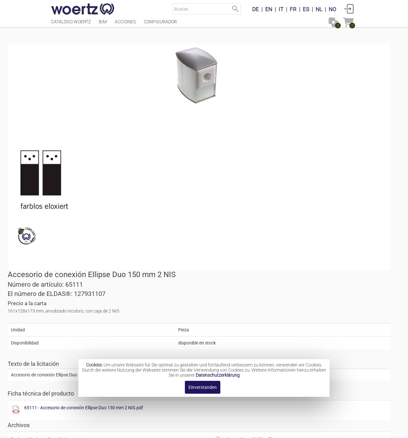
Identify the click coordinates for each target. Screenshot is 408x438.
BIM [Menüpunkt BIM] (103, 24)
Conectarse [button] (349, 8)
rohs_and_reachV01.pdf (322, 229)
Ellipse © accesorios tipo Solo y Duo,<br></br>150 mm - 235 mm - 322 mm (256, 346)
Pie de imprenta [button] (127, 430)
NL (319, 9)
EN (268, 9)
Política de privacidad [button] (274, 430)
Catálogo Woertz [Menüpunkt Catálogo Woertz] (71, 24)
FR (293, 9)
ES (306, 9)
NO (332, 9)
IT (281, 9)
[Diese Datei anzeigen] (86, 183)
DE (255, 9)
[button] (306, 248)
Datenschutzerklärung (218, 375)
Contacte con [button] (167, 430)
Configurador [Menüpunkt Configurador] (160, 24)
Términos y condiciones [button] (216, 430)
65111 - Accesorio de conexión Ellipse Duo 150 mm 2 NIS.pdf (283, 197)
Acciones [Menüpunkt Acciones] (125, 24)
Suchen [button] (235, 8)
